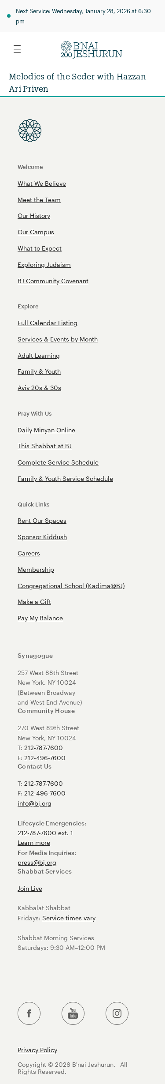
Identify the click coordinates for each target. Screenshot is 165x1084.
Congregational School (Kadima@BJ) (71, 585)
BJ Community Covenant (53, 281)
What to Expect (40, 248)
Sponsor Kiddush (42, 536)
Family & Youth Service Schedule (65, 478)
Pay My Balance (40, 618)
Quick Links (33, 504)
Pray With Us (34, 413)
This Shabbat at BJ (45, 446)
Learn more (34, 842)
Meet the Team (39, 199)
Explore (28, 306)
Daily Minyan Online (46, 430)
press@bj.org (37, 862)
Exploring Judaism (44, 264)
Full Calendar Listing (47, 322)
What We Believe (42, 183)
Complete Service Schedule (58, 462)
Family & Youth (39, 371)
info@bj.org (34, 803)
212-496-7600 (45, 757)
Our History (34, 215)
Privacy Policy (37, 1050)
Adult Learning (39, 355)
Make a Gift (34, 601)
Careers (29, 553)
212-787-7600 (43, 747)
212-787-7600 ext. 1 (45, 832)
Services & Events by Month (58, 339)
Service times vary (68, 918)
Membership (36, 569)
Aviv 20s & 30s (39, 387)
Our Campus (36, 232)
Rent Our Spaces (42, 520)
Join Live (30, 888)
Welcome (30, 166)
